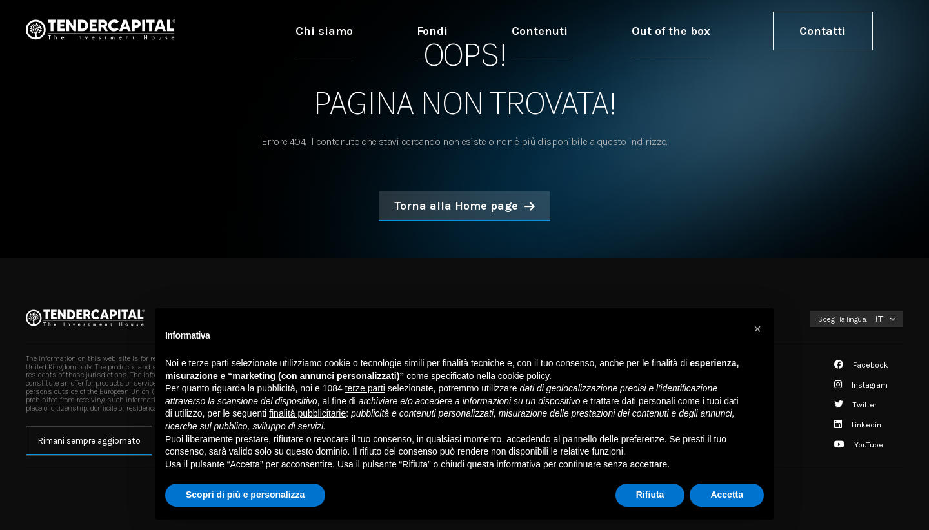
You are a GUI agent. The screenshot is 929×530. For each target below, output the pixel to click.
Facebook (861, 364)
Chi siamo (496, 30)
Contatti (840, 30)
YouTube (858, 444)
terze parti (365, 388)
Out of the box (726, 30)
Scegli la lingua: (843, 319)
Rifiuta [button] (650, 494)
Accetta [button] (726, 494)
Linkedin (857, 424)
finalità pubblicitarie (307, 413)
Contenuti (634, 30)
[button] (757, 329)
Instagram (861, 384)
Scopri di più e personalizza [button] (245, 494)
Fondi (566, 30)
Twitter (855, 404)
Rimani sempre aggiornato (89, 441)
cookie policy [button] (523, 376)
